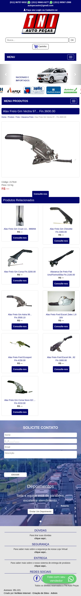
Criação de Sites (40, 593)
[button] (6, 74)
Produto (11, 117)
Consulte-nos (40, 194)
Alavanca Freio (27, 117)
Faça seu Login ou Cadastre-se (41, 10)
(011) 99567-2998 (62, 2)
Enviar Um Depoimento (41, 511)
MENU (11, 57)
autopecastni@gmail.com (40, 5)
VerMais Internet (22, 593)
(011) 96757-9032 (18, 2)
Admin (54, 593)
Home (4, 117)
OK (72, 40)
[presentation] (23, 466)
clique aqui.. (40, 538)
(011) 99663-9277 (40, 2)
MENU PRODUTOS (16, 101)
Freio (18, 117)
